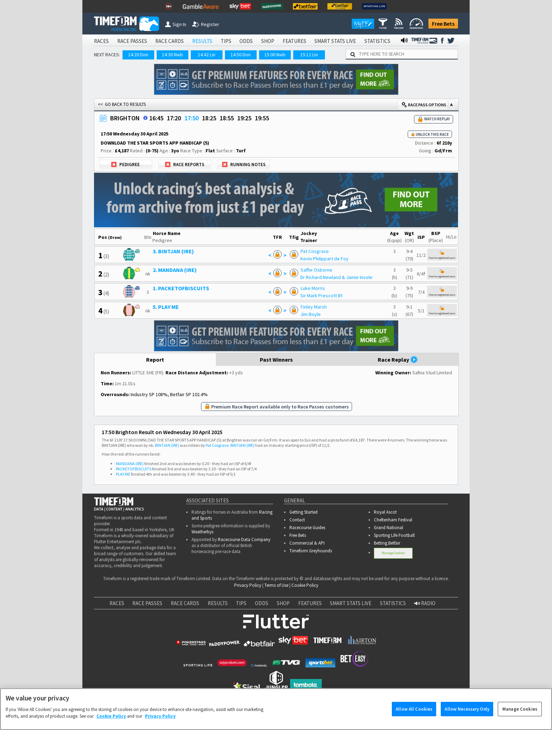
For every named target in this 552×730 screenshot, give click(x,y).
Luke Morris (313, 288)
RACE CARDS (169, 41)
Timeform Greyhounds (310, 551)
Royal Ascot (385, 512)
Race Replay (398, 359)
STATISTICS (377, 41)
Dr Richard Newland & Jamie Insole (336, 277)
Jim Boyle (310, 314)
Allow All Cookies (414, 719)
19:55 (262, 118)
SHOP (267, 41)
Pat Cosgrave (315, 251)
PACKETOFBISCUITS (133, 468)
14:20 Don (138, 54)
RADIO (424, 603)
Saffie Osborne (316, 270)
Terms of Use (276, 585)
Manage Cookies (393, 553)
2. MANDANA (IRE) (175, 269)
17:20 (174, 118)
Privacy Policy (247, 585)
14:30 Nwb (172, 54)
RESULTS (202, 41)
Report (155, 359)
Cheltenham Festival (393, 520)
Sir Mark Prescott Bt (321, 295)
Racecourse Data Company (244, 539)
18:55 (227, 118)
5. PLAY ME (166, 306)
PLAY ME (123, 474)
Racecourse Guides (307, 528)
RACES (101, 41)
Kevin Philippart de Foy (324, 258)
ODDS (246, 41)
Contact (297, 520)
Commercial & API (307, 543)
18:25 (209, 118)
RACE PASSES (132, 41)
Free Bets (443, 23)
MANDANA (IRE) (130, 463)
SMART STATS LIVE (335, 41)
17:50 (191, 118)
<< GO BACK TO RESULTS (122, 104)
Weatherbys (202, 532)
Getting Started (303, 512)
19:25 (244, 118)
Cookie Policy (304, 585)
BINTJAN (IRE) (167, 445)
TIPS (226, 41)
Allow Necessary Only (467, 719)
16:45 (156, 118)
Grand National (388, 528)
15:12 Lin (309, 54)
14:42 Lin (206, 54)
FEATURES (294, 41)
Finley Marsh (314, 307)
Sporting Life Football (394, 535)
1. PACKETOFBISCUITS (181, 288)
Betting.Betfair (387, 543)
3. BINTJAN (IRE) (173, 251)
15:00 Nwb (275, 54)
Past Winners (276, 359)
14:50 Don (241, 54)
